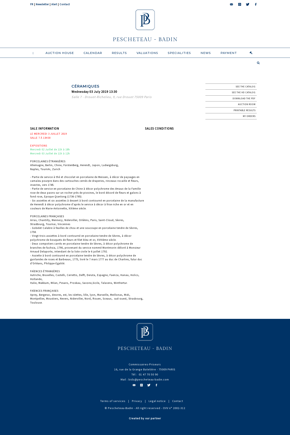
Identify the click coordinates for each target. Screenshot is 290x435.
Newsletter (42, 4)
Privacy (137, 401)
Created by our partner (145, 418)
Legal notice (157, 401)
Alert (54, 4)
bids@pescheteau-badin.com (148, 379)
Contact (65, 4)
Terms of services (112, 401)
